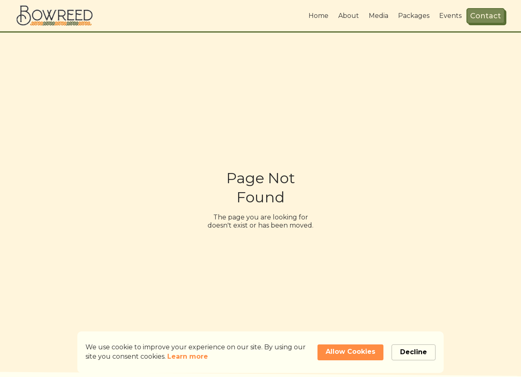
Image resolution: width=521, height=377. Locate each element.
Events (450, 16)
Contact (485, 15)
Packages (413, 16)
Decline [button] (413, 352)
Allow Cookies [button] (350, 351)
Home (318, 16)
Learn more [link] (187, 356)
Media (378, 16)
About (348, 16)
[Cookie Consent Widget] (260, 352)
